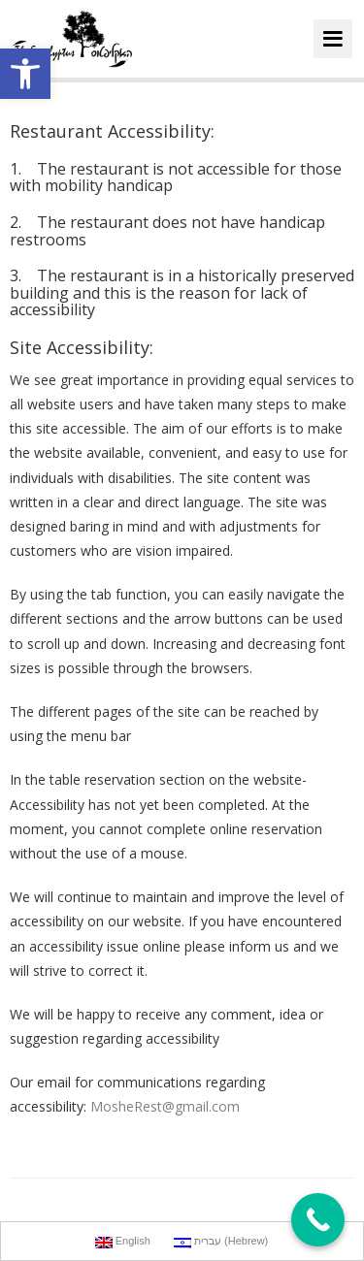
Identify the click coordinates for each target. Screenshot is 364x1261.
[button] (25, 73)
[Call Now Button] (318, 1219)
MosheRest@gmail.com (165, 1106)
